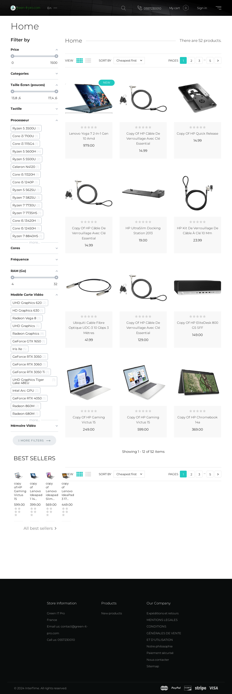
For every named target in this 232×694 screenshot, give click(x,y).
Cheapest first (130, 60)
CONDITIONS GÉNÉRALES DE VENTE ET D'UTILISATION (164, 633)
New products (111, 613)
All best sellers (41, 528)
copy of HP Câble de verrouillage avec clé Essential (143, 138)
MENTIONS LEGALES (162, 620)
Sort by (105, 60)
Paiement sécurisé (160, 653)
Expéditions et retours (163, 613)
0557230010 (149, 8)
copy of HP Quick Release (197, 133)
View (69, 60)
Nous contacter (158, 659)
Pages (173, 60)
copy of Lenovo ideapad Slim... (52, 491)
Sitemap (153, 666)
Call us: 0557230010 (61, 640)
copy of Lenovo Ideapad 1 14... (36, 491)
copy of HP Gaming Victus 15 (20, 491)
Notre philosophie (160, 646)
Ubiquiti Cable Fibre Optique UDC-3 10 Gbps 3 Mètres (89, 328)
